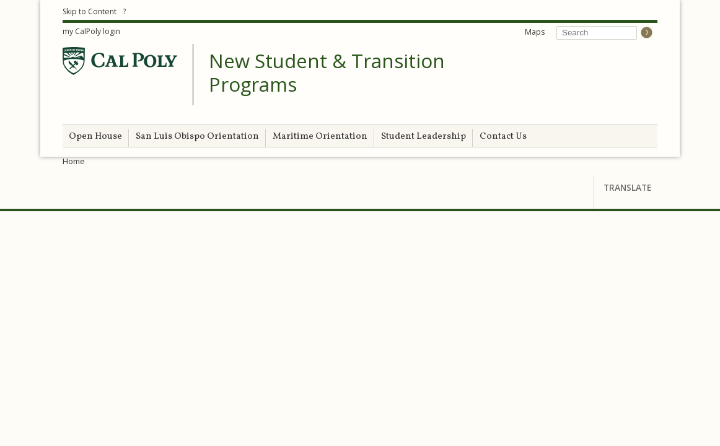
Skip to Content (89, 11)
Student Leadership (423, 136)
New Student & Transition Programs (327, 73)
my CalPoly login (91, 31)
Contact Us (503, 136)
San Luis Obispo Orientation (197, 136)
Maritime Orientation (320, 136)
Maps (535, 32)
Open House (95, 136)
